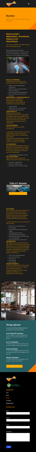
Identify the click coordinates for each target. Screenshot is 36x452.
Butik (7, 395)
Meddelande (9, 431)
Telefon (8, 417)
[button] (29, 4)
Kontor (8, 398)
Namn (7, 411)
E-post (8, 424)
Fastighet (8, 400)
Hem (7, 392)
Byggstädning (9, 403)
